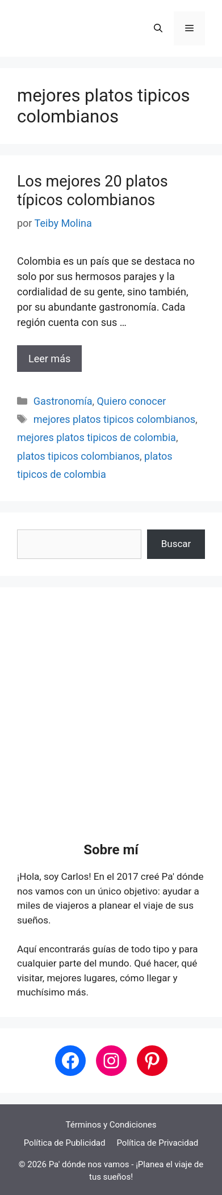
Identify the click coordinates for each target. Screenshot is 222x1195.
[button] (158, 28)
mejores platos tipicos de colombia (96, 437)
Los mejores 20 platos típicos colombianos (92, 190)
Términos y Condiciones (111, 1125)
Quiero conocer (131, 401)
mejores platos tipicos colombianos (114, 419)
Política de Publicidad (65, 1143)
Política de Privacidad (157, 1143)
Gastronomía (63, 401)
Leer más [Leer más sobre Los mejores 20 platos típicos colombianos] (49, 359)
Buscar (176, 543)
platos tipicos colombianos (78, 456)
